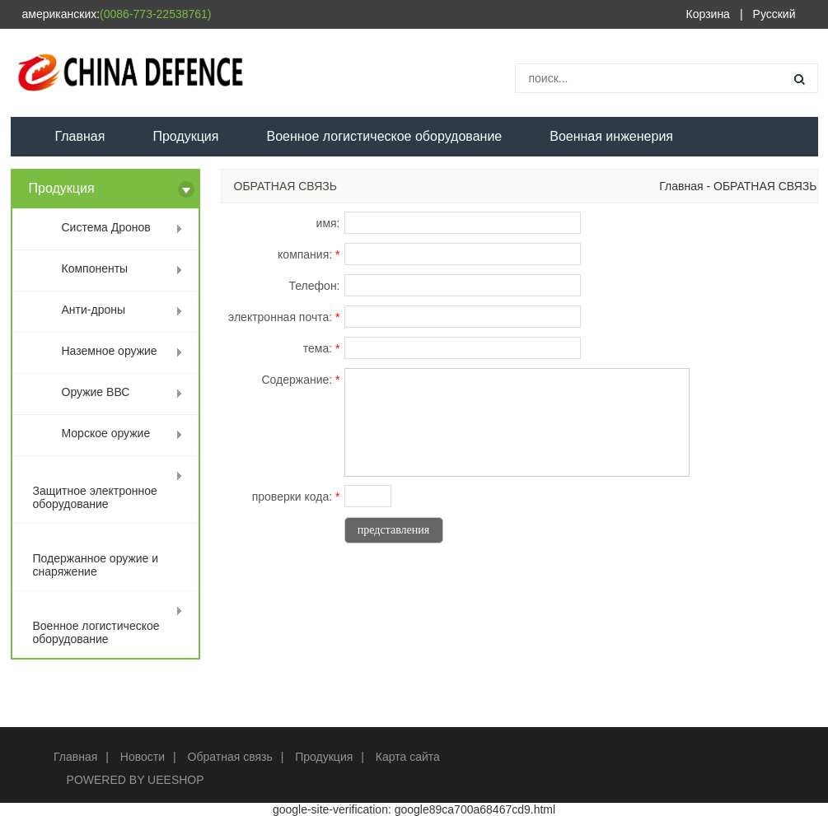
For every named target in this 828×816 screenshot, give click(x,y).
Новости (142, 756)
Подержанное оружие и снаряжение (96, 565)
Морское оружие (106, 433)
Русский (774, 14)
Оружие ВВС (96, 392)
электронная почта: (283, 317)
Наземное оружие (109, 350)
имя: (328, 223)
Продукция (185, 136)
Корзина (708, 14)
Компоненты (95, 268)
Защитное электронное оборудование (95, 497)
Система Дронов (106, 227)
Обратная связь (230, 756)
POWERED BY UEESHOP (135, 779)
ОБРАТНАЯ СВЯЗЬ (764, 186)
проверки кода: (296, 496)
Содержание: (300, 379)
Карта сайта (408, 756)
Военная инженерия (611, 136)
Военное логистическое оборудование (384, 136)
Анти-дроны (94, 309)
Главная (80, 136)
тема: (321, 348)
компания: (308, 254)
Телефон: (314, 285)
